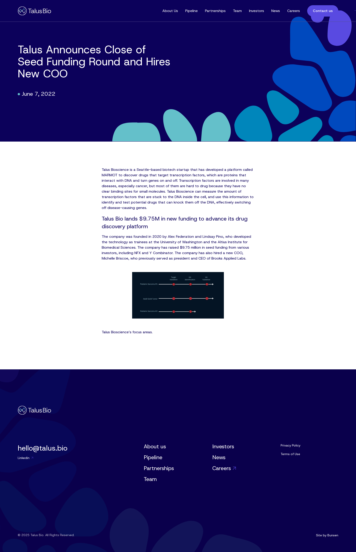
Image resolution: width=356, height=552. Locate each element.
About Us (170, 10)
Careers (293, 10)
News (275, 10)
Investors (256, 10)
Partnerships (215, 10)
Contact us (323, 10)
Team (237, 10)
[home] (34, 10)
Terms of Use (290, 454)
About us (155, 446)
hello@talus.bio (42, 448)
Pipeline (191, 10)
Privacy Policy (290, 445)
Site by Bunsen (327, 535)
